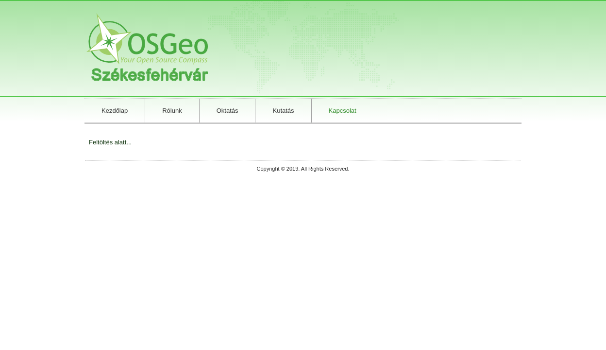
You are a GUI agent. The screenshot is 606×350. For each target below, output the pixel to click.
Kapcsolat (342, 110)
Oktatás (227, 110)
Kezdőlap (114, 110)
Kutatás (283, 110)
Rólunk (172, 110)
